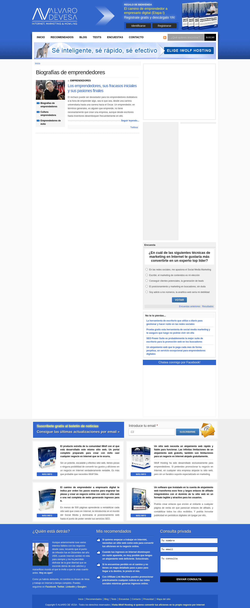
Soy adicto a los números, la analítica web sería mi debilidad (179, 292)
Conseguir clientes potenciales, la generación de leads (176, 281)
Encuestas (115, 37)
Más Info (47, 474)
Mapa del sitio (163, 599)
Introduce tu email (143, 426)
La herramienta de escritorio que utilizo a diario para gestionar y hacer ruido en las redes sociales (174, 322)
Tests (97, 37)
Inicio (41, 37)
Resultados (207, 306)
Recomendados (62, 37)
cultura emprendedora (48, 114)
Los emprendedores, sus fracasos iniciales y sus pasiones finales (102, 88)
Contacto (136, 37)
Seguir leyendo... (130, 120)
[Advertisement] (179, 91)
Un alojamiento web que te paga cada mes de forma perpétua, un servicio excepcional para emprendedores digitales (176, 350)
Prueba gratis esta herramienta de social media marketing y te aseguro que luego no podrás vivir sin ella (178, 331)
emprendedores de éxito (51, 122)
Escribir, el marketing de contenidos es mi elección (174, 275)
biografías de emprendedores (49, 105)
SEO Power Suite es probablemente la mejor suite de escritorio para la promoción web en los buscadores (174, 340)
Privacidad (148, 599)
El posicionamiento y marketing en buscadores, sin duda (177, 286)
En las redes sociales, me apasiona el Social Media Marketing (180, 269)
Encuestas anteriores (189, 306)
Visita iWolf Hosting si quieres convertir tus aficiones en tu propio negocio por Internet (158, 604)
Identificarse (138, 25)
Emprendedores (80, 80)
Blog (83, 37)
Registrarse (164, 25)
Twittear (134, 127)
